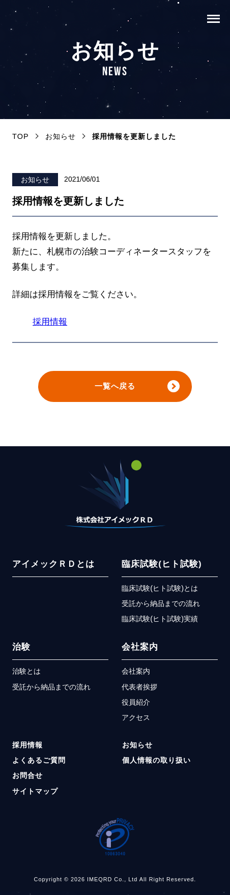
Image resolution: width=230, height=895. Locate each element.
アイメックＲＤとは (53, 567)
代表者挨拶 (139, 690)
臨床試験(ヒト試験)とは (160, 591)
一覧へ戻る (115, 388)
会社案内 (140, 650)
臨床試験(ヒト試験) (162, 567)
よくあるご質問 (39, 763)
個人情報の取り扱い (156, 763)
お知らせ (35, 180)
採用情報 (50, 322)
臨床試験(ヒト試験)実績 (160, 622)
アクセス (136, 721)
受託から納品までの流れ (161, 606)
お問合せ (27, 779)
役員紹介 (136, 705)
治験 (21, 650)
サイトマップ (35, 794)
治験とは (26, 675)
